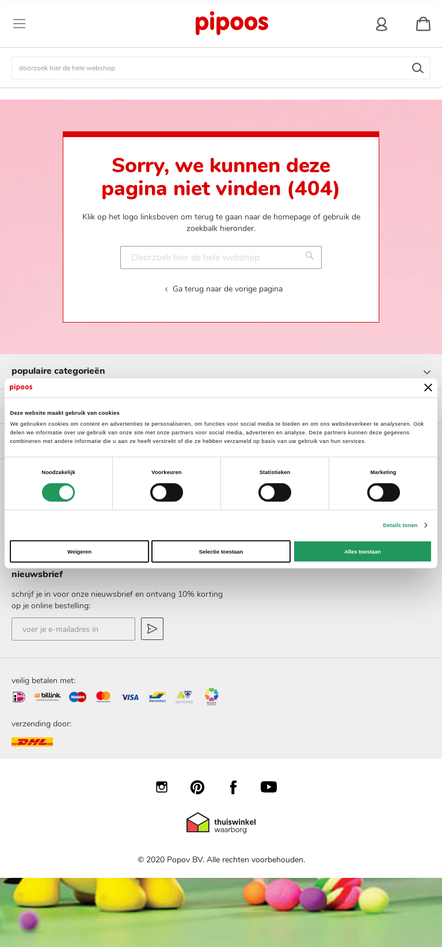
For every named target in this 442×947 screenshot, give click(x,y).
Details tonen (400, 525)
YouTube (274, 787)
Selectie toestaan (221, 551)
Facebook (239, 787)
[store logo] (231, 23)
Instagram (167, 787)
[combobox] (221, 67)
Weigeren (79, 551)
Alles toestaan (362, 551)
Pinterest (203, 787)
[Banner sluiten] (428, 388)
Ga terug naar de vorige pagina (228, 288)
